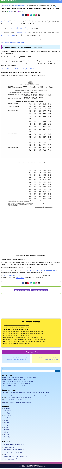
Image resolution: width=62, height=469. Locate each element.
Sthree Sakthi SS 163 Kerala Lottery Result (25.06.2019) (17, 329)
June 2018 (6, 429)
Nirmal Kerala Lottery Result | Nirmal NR (13, 452)
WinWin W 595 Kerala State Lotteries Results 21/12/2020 (16, 383)
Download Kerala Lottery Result (40, 290)
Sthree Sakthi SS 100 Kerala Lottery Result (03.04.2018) (17, 343)
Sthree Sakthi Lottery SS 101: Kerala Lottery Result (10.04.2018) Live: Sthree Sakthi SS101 (24, 341)
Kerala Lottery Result (7, 5)
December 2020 (7, 410)
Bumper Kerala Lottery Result (10, 446)
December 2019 (7, 415)
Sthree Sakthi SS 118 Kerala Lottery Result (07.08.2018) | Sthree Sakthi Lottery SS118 (23, 331)
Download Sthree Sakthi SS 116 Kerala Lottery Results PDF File (18, 69)
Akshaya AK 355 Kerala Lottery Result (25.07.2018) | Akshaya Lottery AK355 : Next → (47, 358)
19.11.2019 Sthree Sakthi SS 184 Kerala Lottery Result (16, 327)
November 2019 (7, 417)
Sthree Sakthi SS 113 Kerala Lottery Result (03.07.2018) (16, 335)
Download (28, 22)
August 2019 (6, 419)
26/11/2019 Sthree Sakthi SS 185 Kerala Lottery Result (16, 325)
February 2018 (7, 436)
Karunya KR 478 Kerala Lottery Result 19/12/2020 (14, 385)
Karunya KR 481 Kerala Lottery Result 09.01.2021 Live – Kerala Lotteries (19, 377)
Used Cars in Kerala (41, 466)
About (20, 466)
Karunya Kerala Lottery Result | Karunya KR (14, 449)
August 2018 (6, 425)
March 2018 (6, 434)
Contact (23, 466)
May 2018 (6, 431)
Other (5, 454)
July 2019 (6, 420)
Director (10, 11)
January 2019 (7, 424)
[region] (31, 306)
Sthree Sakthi (11, 34)
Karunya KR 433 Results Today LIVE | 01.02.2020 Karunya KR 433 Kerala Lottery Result (29, 392)
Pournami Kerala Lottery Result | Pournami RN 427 (15, 456)
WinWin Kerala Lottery (9, 459)
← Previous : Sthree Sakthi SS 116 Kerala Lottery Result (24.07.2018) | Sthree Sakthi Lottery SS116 (16, 358)
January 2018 (7, 437)
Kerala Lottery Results (22, 32)
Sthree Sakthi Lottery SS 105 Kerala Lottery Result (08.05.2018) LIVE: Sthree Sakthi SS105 (25, 339)
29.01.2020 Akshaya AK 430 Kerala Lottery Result (19, 397)
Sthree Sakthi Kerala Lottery (19, 5)
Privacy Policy (33, 466)
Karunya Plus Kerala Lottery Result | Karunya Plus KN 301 (17, 451)
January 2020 (7, 413)
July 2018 (6, 427)
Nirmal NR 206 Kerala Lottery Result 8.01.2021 (14, 379)
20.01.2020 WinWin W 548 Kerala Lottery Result (20, 402)
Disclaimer (28, 466)
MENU (60, 1)
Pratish (5, 392)
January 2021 (7, 408)
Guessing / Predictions (9, 447)
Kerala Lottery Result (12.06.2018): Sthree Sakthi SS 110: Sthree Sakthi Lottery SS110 (23, 337)
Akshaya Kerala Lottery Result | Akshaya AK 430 (15, 444)
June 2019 (6, 422)
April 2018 (6, 432)
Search (4, 369)
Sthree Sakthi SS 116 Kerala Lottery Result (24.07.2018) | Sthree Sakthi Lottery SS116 (23, 333)
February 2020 (7, 412)
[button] (23, 15)
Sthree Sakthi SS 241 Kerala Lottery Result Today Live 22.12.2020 (18, 381)
